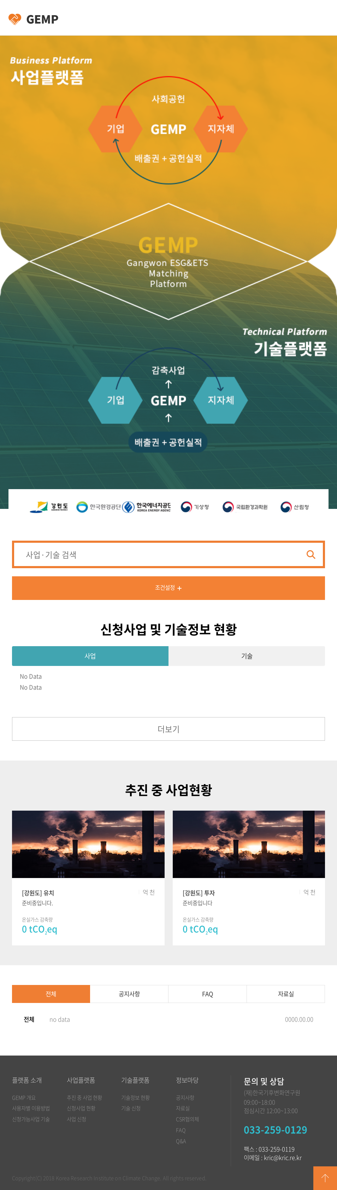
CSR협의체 (187, 1119)
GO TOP (325, 1178)
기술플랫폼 (135, 1080)
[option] (48, 507)
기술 (247, 656)
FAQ (207, 994)
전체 (51, 994)
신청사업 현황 (81, 1108)
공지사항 (129, 994)
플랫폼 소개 (27, 1080)
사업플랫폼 (81, 1080)
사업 (90, 656)
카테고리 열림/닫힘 (317, 18)
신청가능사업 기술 (31, 1119)
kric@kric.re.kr (283, 1157)
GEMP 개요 (24, 1097)
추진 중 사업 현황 (84, 1097)
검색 (311, 554)
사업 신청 (76, 1119)
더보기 (169, 729)
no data (59, 1019)
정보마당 (187, 1080)
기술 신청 (131, 1108)
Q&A (181, 1141)
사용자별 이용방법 (31, 1108)
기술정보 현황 (135, 1097)
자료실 (286, 994)
